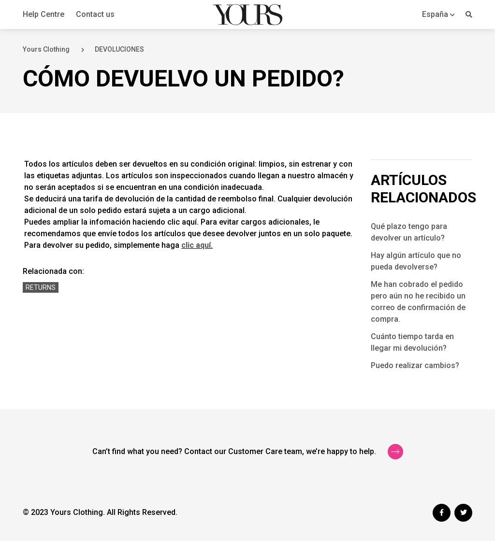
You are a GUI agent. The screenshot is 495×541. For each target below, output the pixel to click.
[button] (438, 14)
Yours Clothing (46, 49)
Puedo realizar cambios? (415, 365)
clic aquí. (197, 245)
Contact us (95, 14)
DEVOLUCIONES (119, 49)
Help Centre (43, 14)
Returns (41, 287)
